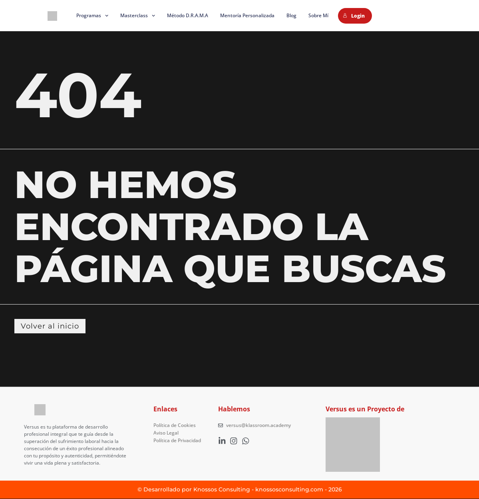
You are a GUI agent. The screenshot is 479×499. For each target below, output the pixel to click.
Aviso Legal (166, 432)
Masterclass (137, 15)
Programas (92, 15)
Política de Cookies (174, 425)
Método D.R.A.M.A (187, 15)
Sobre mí (318, 15)
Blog (291, 15)
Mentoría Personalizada (247, 15)
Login (354, 15)
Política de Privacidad (177, 440)
